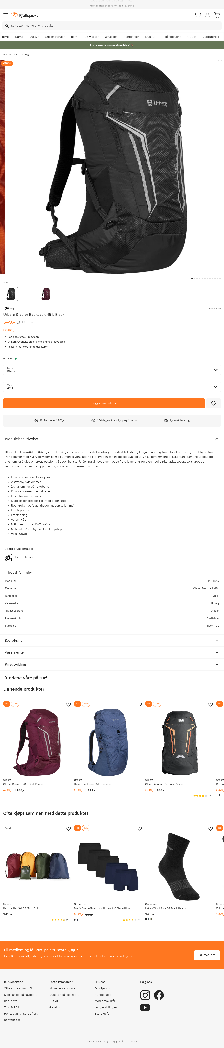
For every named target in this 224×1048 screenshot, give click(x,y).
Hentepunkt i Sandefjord (21, 1014)
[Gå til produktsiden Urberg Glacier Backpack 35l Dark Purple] (37, 742)
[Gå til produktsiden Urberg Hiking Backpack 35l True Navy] (108, 742)
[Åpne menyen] (5, 15)
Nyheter (151, 37)
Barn (74, 37)
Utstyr (34, 37)
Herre (5, 37)
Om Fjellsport (104, 989)
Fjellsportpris (172, 37)
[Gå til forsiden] (24, 15)
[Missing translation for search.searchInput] (7, 25)
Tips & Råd (11, 1007)
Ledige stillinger (106, 1007)
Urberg (25, 54)
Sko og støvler (55, 37)
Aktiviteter (91, 37)
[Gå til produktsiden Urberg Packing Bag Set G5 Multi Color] (37, 867)
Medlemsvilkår (105, 1001)
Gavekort (111, 37)
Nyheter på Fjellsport (64, 995)
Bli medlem (207, 955)
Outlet (191, 37)
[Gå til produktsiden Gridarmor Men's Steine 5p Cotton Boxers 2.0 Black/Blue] (108, 867)
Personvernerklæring (97, 1041)
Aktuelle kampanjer (62, 989)
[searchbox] (116, 25)
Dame (19, 37)
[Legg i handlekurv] (104, 403)
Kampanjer (131, 37)
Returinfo (10, 1001)
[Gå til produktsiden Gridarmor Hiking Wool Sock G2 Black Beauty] (179, 867)
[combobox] (112, 25)
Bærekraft (102, 1014)
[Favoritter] (198, 15)
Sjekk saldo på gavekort (20, 995)
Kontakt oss (12, 1020)
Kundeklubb (103, 995)
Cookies (133, 1041)
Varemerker (211, 37)
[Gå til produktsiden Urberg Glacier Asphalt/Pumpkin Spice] (179, 742)
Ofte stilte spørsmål (18, 989)
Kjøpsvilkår (118, 1041)
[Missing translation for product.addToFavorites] (213, 403)
